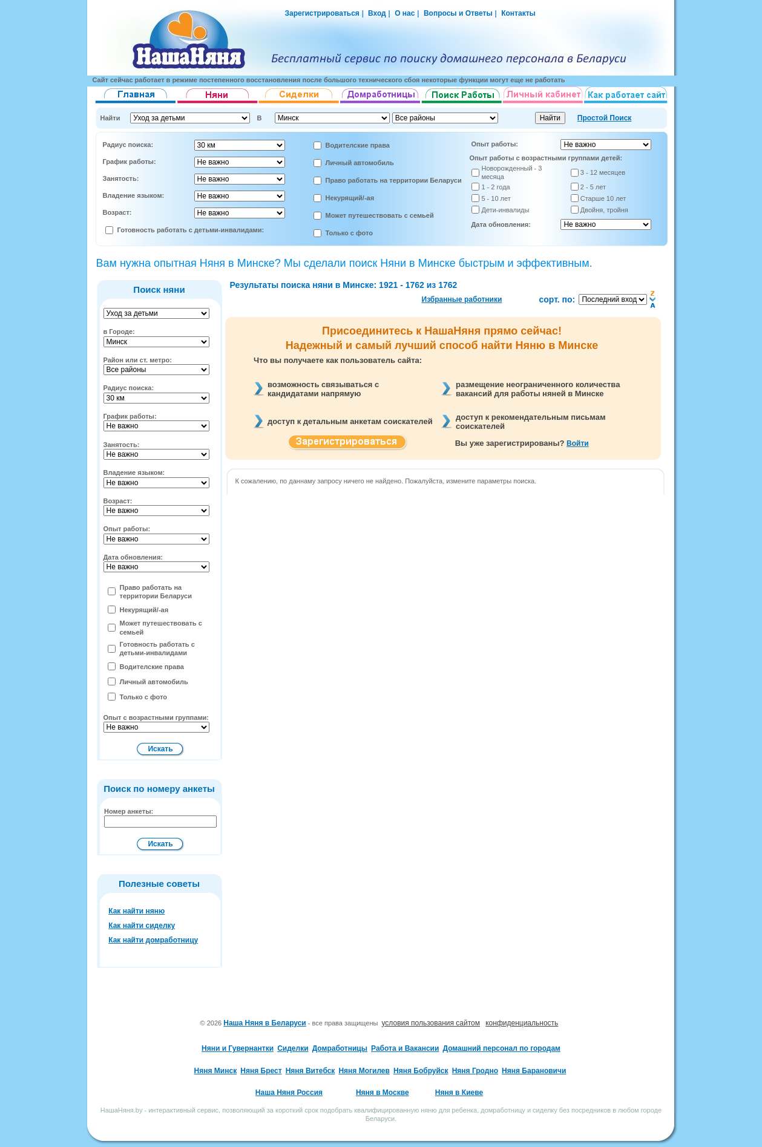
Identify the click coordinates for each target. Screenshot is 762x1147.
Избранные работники (462, 299)
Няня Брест (260, 1071)
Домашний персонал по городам (501, 1048)
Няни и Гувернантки (238, 1048)
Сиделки (292, 1048)
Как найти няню (136, 911)
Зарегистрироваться (322, 13)
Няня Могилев (363, 1071)
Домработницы (339, 1048)
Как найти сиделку (141, 925)
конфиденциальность (521, 1023)
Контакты (518, 13)
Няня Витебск (310, 1071)
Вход (376, 13)
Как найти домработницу (153, 940)
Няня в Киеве (459, 1092)
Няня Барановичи (534, 1071)
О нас (405, 13)
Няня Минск (215, 1071)
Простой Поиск (604, 118)
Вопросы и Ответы (458, 13)
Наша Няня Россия (289, 1092)
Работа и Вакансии (405, 1048)
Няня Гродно (475, 1071)
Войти (578, 443)
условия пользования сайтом (431, 1023)
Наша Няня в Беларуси (264, 1023)
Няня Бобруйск (420, 1071)
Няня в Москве (382, 1092)
